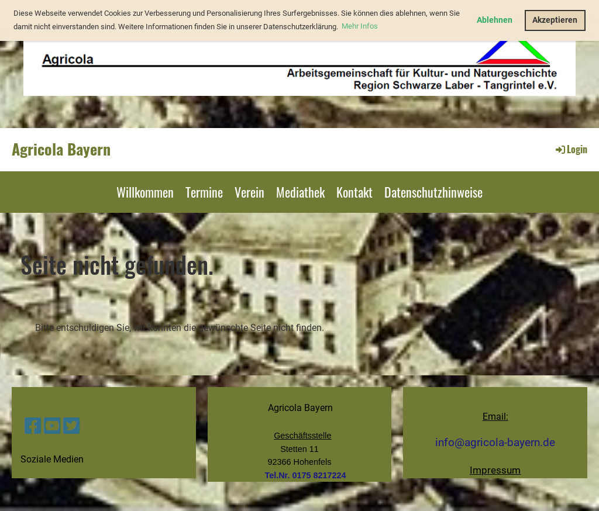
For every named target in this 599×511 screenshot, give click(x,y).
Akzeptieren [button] (554, 20)
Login (570, 149)
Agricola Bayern (61, 149)
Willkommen (145, 191)
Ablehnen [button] (494, 20)
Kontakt (354, 191)
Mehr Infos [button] (360, 26)
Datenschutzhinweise (433, 191)
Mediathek (300, 191)
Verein (249, 191)
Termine (204, 191)
